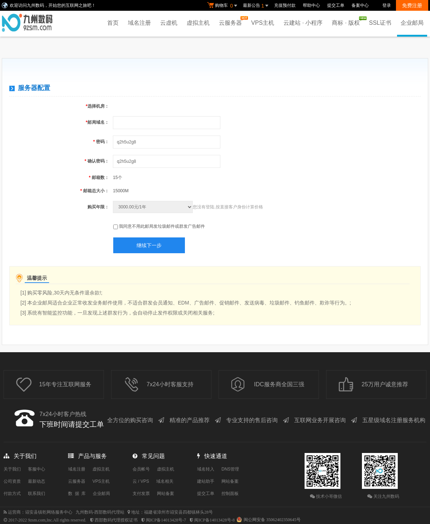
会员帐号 (141, 469)
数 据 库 (77, 493)
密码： (101, 141)
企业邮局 (412, 23)
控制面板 (230, 493)
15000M (120, 190)
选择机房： (97, 106)
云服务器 (232, 21)
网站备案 (165, 493)
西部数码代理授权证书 (116, 520)
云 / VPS (141, 481)
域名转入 (205, 469)
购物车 (223, 5)
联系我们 (36, 493)
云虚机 (168, 23)
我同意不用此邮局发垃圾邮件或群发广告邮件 (162, 226)
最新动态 (36, 481)
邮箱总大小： (94, 190)
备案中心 (360, 5)
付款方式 (12, 493)
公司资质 (12, 481)
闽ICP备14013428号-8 (214, 520)
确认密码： (97, 161)
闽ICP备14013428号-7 (166, 520)
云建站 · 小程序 (302, 23)
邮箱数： (99, 177)
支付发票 (141, 493)
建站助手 (205, 481)
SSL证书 (380, 23)
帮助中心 (311, 5)
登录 (386, 5)
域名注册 (139, 23)
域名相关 (164, 481)
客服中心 (36, 469)
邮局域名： (97, 122)
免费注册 (412, 5)
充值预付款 (285, 5)
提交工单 (335, 5)
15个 (117, 177)
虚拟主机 (198, 23)
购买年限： (98, 206)
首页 (113, 23)
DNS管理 (230, 469)
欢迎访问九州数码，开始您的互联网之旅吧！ (53, 5)
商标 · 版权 (347, 21)
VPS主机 (262, 23)
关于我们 (12, 469)
